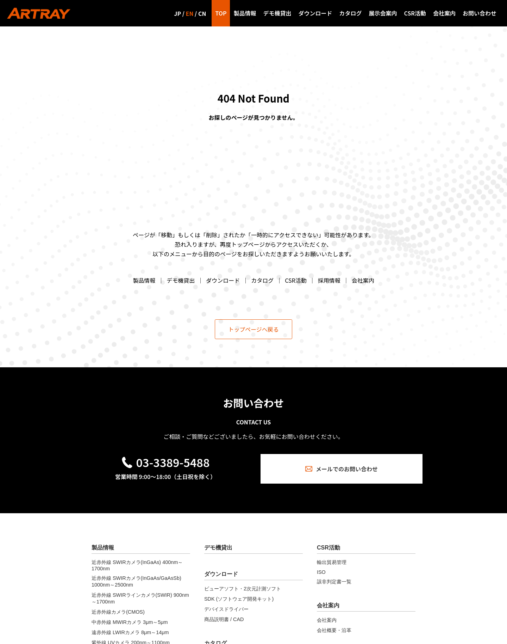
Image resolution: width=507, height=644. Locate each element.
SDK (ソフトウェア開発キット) (239, 599)
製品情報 (244, 13)
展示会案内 (383, 13)
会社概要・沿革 (334, 630)
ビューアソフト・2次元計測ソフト (242, 588)
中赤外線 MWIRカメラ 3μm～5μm (130, 622)
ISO (321, 572)
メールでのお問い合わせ (341, 469)
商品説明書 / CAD (224, 619)
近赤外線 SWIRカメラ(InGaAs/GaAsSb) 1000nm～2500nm (136, 581)
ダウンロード (315, 13)
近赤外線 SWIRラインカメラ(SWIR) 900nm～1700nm (140, 598)
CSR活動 (415, 13)
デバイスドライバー (226, 609)
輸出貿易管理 (331, 562)
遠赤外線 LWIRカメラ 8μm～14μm (130, 632)
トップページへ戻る (253, 329)
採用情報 (329, 280)
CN (202, 13)
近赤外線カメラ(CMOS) (118, 612)
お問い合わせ (479, 13)
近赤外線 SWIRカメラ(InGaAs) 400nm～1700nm (137, 565)
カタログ (350, 13)
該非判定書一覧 (334, 581)
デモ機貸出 (277, 13)
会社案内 (444, 13)
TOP (220, 13)
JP (177, 13)
